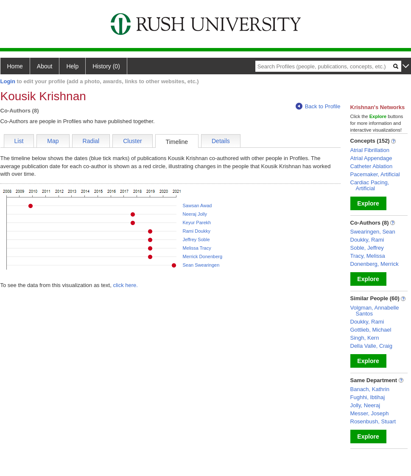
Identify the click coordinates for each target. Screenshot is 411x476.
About (45, 66)
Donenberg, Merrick (374, 264)
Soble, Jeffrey (367, 248)
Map (53, 141)
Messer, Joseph (369, 413)
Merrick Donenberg (203, 256)
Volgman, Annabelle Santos (374, 310)
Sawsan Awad (197, 205)
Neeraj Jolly (195, 214)
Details (221, 141)
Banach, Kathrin (370, 389)
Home (15, 66)
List (19, 141)
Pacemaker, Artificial (375, 174)
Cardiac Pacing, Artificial (369, 185)
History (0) (106, 66)
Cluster (132, 141)
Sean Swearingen (201, 265)
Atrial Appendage (371, 158)
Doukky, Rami (367, 240)
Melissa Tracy (197, 248)
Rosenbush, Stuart (373, 421)
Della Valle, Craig (371, 346)
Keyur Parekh (197, 222)
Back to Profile (318, 106)
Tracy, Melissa (367, 256)
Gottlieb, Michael (370, 330)
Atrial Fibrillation (369, 150)
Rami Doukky (196, 231)
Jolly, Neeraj (365, 405)
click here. (125, 285)
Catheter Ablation (371, 166)
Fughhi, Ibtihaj (367, 397)
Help (72, 66)
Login (7, 81)
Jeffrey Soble (196, 239)
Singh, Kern (364, 338)
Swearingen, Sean (372, 231)
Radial (91, 141)
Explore (368, 203)
